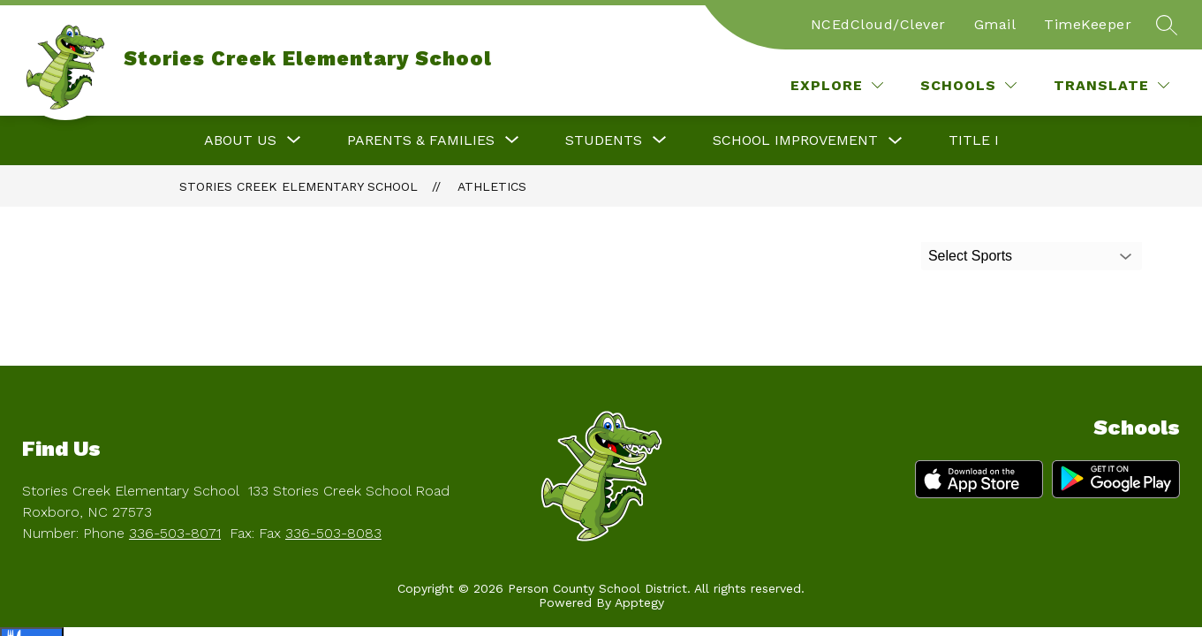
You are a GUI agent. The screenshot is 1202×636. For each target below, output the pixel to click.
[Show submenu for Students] (603, 140)
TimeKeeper (1087, 24)
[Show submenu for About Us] (240, 140)
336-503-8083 (333, 533)
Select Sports (970, 255)
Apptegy (639, 602)
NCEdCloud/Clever (878, 24)
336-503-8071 (175, 533)
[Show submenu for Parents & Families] (421, 140)
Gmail (995, 24)
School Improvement (795, 140)
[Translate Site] (1111, 85)
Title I (974, 140)
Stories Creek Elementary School (298, 186)
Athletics (491, 186)
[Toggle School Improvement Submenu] (895, 141)
